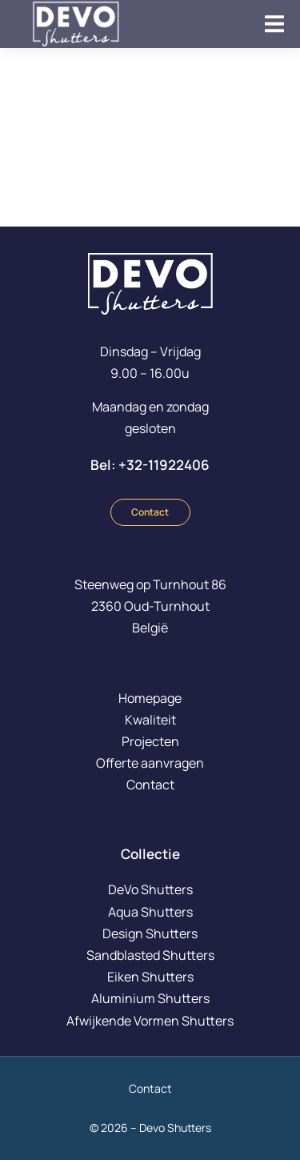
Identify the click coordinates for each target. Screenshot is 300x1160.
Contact (150, 512)
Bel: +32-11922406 (150, 465)
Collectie (150, 854)
